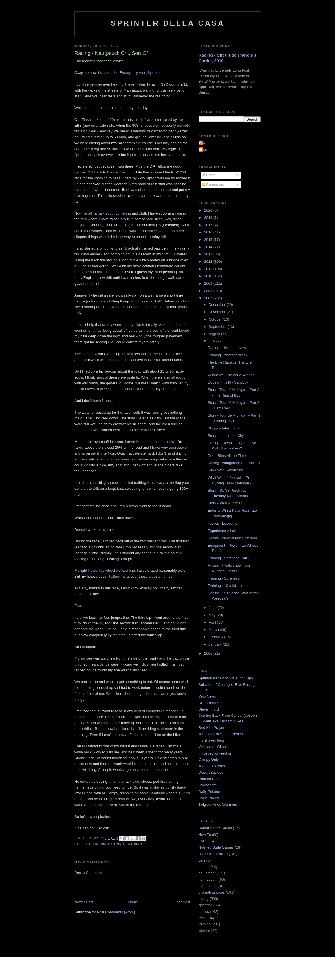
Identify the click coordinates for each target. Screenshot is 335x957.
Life (201, 841)
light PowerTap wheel (97, 570)
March (214, 629)
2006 (208, 653)
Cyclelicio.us (209, 798)
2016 (208, 232)
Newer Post (83, 902)
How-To (205, 835)
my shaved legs (211, 740)
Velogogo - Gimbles (214, 747)
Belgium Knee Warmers (218, 804)
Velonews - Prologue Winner (231, 375)
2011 (208, 269)
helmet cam (208, 879)
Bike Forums (209, 703)
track (202, 918)
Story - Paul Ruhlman (225, 503)
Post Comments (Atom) (116, 912)
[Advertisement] (140, 886)
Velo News (207, 696)
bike (136, 781)
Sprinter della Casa (168, 23)
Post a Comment (88, 873)
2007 (208, 298)
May (213, 615)
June (213, 608)
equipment (207, 873)
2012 (208, 261)
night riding (208, 886)
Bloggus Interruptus (223, 428)
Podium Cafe (209, 779)
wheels (204, 931)
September (218, 326)
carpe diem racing (213, 854)
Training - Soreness (223, 578)
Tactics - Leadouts (222, 523)
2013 (208, 254)
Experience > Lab (222, 531)
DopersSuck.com (212, 772)
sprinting (205, 905)
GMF (204, 150)
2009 (208, 283)
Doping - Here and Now (227, 348)
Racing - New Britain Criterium (232, 538)
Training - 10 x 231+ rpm (228, 586)
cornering (99, 844)
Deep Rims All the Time (227, 455)
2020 (208, 210)
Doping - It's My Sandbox (228, 382)
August (215, 334)
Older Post (181, 902)
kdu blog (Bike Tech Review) (222, 734)
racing (117, 844)
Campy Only (209, 759)
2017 (208, 225)
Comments (213, 185)
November (218, 312)
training (134, 844)
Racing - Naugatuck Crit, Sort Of (234, 463)
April (213, 622)
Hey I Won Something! (226, 470)
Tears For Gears (212, 766)
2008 (208, 291)
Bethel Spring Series (215, 828)
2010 (208, 276)
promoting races (212, 892)
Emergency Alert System (140, 72)
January (216, 644)
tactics (204, 911)
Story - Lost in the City (226, 435)
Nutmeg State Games (216, 847)
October (216, 319)
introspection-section (215, 753)
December (218, 304)
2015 (208, 239)
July (212, 341)
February (216, 637)
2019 (208, 217)
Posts (208, 175)
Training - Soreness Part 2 (229, 558)
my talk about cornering (112, 213)
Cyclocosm (208, 785)
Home (133, 902)
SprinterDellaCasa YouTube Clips (226, 678)
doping (204, 867)
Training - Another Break (227, 355)
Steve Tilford (209, 709)
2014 (208, 247)
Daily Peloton (209, 791)
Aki (202, 143)
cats (202, 860)
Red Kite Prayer (211, 727)
